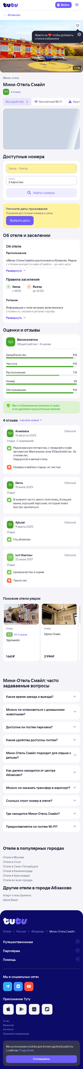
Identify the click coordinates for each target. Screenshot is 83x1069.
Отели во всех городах (17, 880)
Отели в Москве (13, 857)
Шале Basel (10, 900)
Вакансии (8, 1025)
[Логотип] (10, 5)
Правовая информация (16, 1033)
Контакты (8, 1029)
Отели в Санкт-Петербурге (20, 866)
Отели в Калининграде (17, 871)
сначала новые (31, 420)
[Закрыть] (79, 34)
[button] (7, 986)
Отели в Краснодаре (16, 875)
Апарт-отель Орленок (17, 895)
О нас (6, 1020)
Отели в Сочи (12, 862)
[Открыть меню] (77, 5)
